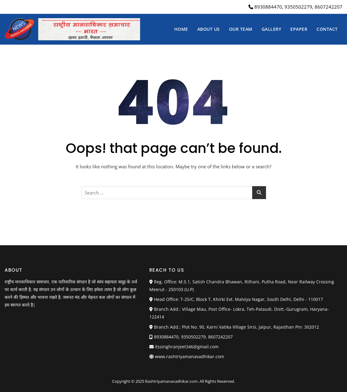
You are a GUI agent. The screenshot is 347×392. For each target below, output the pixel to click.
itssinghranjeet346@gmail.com (184, 347)
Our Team (240, 29)
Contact (327, 29)
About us (208, 29)
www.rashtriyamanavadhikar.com (189, 356)
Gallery (271, 29)
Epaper (298, 29)
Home (181, 29)
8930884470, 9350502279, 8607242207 (295, 7)
